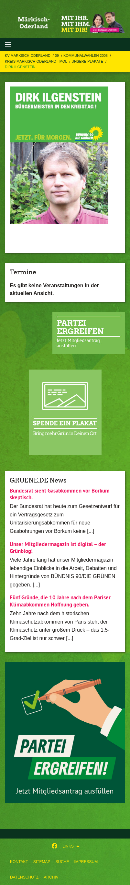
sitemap (41, 862)
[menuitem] (19, 862)
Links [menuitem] (68, 846)
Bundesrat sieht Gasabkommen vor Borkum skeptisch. (60, 494)
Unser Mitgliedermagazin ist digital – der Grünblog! (58, 547)
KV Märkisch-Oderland (28, 55)
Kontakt (19, 862)
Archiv (51, 877)
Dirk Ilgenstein (20, 67)
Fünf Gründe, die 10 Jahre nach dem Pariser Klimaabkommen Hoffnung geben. (60, 601)
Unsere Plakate (87, 61)
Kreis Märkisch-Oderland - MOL (36, 61)
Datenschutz (24, 877)
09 (57, 55)
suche (62, 862)
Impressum (86, 862)
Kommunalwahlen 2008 (86, 55)
